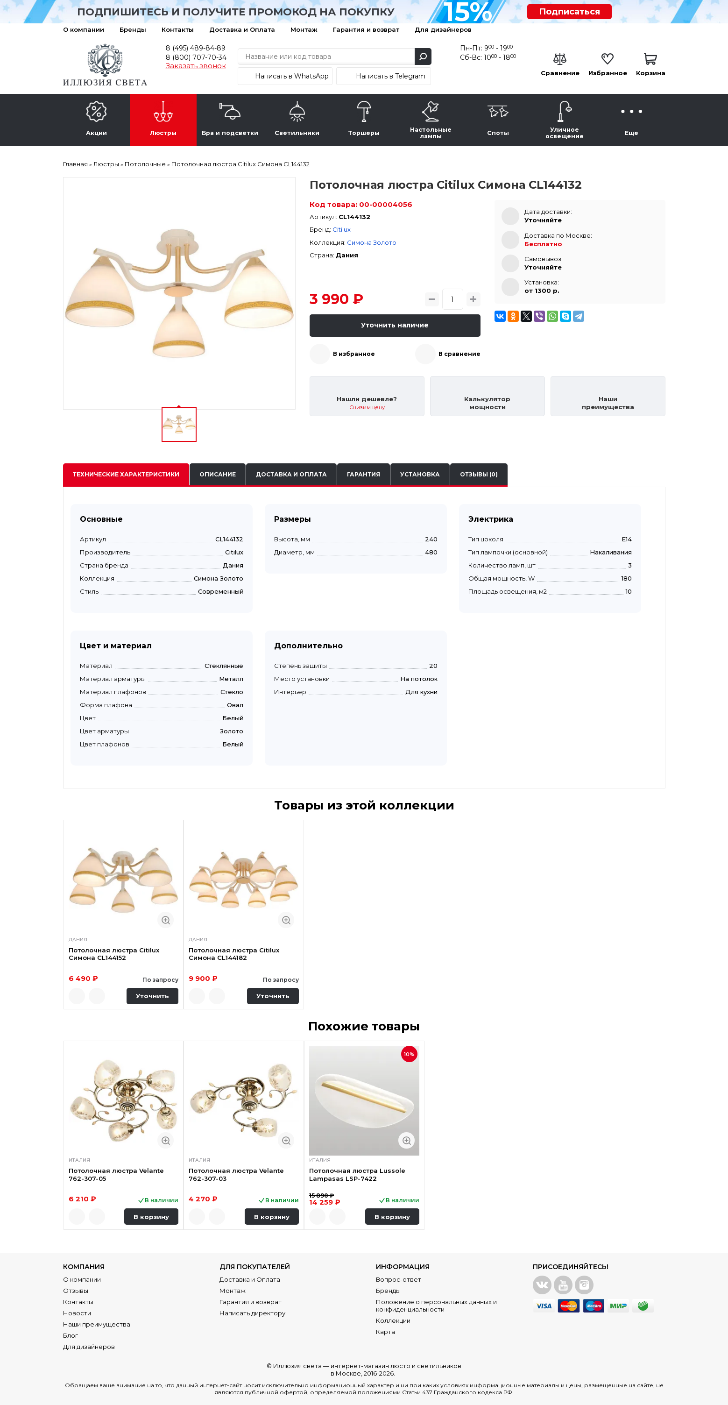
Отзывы (75, 1290)
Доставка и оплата (291, 474)
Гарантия (363, 474)
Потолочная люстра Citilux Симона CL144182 (234, 953)
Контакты (178, 29)
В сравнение (459, 353)
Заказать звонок (196, 66)
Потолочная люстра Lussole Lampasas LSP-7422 (357, 1174)
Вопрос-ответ (398, 1279)
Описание (217, 474)
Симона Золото (371, 242)
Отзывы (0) (479, 474)
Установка (420, 474)
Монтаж (304, 29)
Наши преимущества (96, 1324)
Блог (70, 1335)
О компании (83, 29)
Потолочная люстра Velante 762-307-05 (116, 1174)
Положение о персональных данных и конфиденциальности (436, 1305)
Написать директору (252, 1313)
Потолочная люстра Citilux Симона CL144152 (114, 953)
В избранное (354, 353)
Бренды (133, 29)
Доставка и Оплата (242, 29)
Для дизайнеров (443, 29)
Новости (77, 1313)
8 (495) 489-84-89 (196, 48)
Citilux (341, 229)
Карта (385, 1331)
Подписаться (569, 12)
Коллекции (393, 1320)
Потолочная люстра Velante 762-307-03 (236, 1174)
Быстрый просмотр (165, 920)
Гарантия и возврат (366, 29)
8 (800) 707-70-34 (196, 57)
